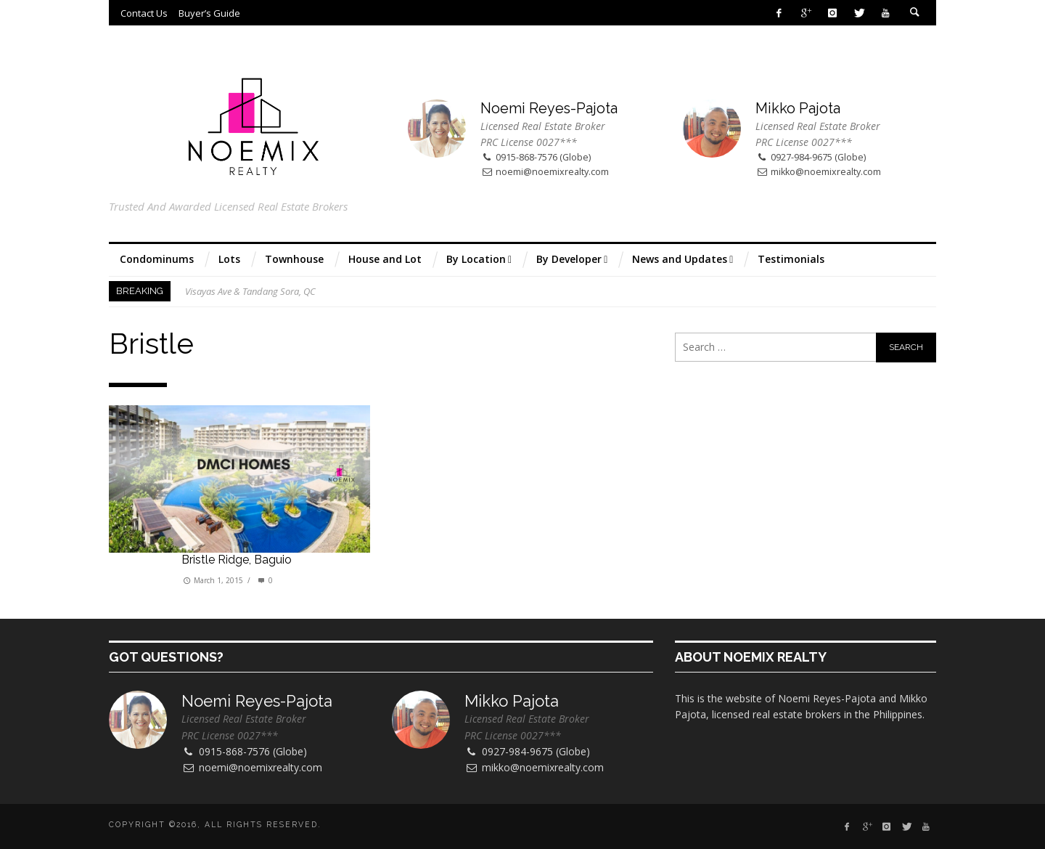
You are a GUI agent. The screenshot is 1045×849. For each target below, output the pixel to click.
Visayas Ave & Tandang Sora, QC (250, 291)
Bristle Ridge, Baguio (236, 559)
